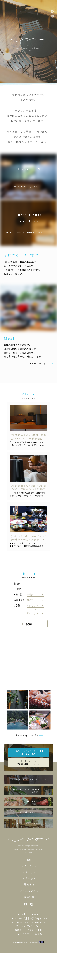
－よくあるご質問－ (29, 890)
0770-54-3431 (24, 922)
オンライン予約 (28, 754)
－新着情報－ (29, 897)
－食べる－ (29, 878)
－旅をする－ (29, 884)
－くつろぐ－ (29, 866)
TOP (29, 860)
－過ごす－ (29, 872)
